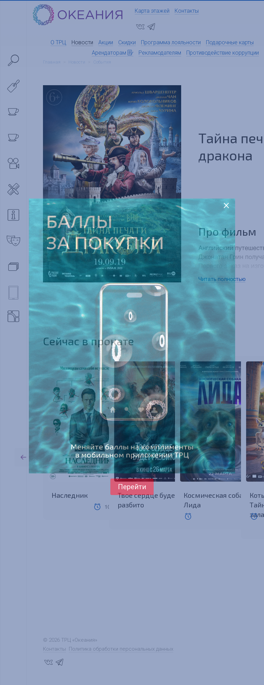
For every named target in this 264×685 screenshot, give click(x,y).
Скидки (127, 42)
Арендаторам (112, 52)
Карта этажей (152, 11)
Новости (82, 42)
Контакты (187, 11)
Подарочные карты (230, 42)
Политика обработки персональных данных (121, 650)
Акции (105, 42)
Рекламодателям (160, 52)
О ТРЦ (58, 42)
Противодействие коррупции (222, 52)
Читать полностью (221, 279)
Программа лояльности (171, 42)
